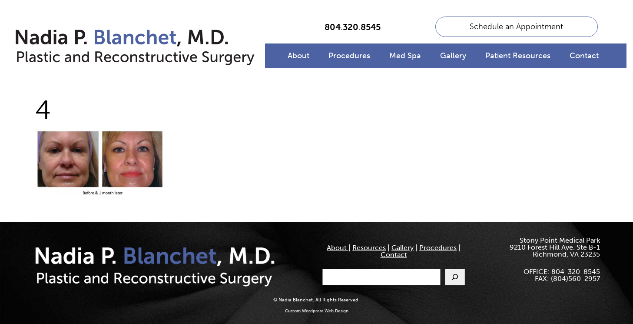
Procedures (349, 55)
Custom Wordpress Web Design (316, 311)
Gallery (453, 55)
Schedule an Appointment (516, 26)
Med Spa (405, 55)
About (298, 55)
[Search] (455, 277)
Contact (584, 55)
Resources (369, 248)
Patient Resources (517, 55)
